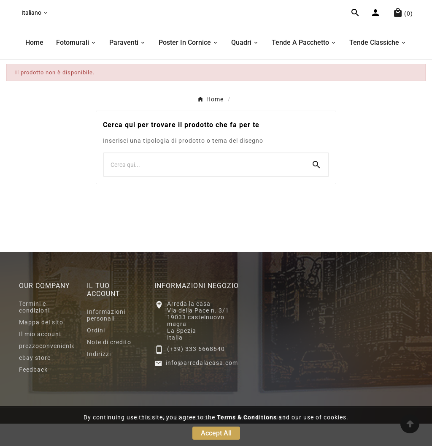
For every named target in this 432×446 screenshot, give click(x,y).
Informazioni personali (106, 337)
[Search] (316, 187)
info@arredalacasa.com (202, 385)
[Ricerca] (204, 187)
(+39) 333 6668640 (196, 371)
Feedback (33, 392)
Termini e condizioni (34, 329)
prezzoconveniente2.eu (54, 368)
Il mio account (40, 356)
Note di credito (109, 364)
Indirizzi (99, 376)
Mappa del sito (41, 344)
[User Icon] (376, 25)
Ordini (96, 352)
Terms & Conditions (247, 417)
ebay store (35, 380)
